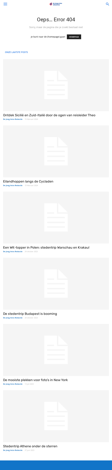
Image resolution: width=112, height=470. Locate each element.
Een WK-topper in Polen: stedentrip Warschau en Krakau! (46, 247)
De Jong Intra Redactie (12, 119)
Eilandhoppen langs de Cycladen (28, 181)
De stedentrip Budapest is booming (30, 314)
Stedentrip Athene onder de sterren (30, 446)
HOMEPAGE (74, 37)
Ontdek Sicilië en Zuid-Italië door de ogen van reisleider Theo (49, 115)
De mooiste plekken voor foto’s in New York (35, 380)
